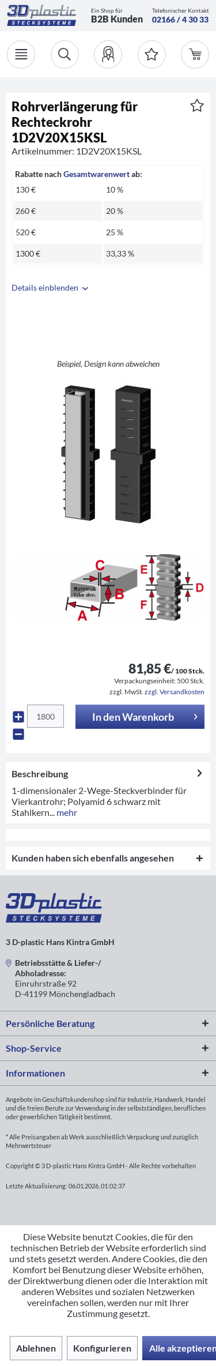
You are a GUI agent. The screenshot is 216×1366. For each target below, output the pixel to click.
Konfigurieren (102, 1347)
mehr (66, 812)
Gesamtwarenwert (96, 174)
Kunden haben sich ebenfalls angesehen (93, 857)
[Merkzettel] (152, 54)
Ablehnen (36, 1347)
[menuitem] (108, 54)
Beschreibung (40, 773)
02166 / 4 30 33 (180, 19)
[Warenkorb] (195, 54)
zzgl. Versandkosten (174, 691)
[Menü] (21, 54)
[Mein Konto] (108, 54)
